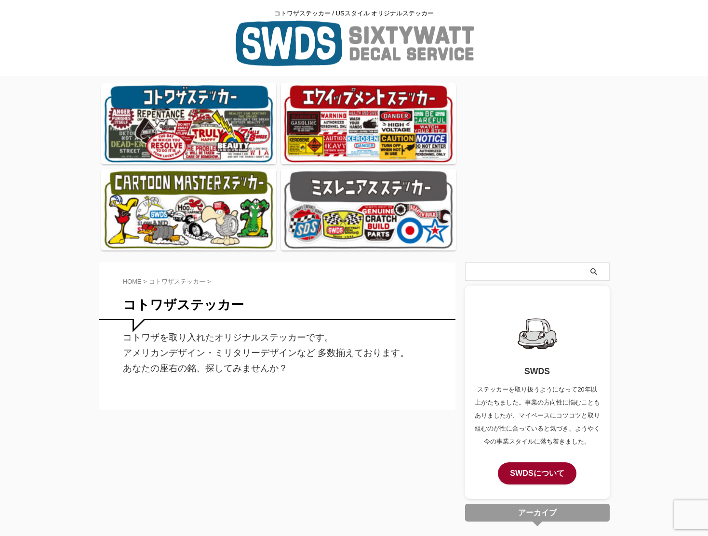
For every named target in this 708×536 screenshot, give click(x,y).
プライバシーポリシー (354, 453)
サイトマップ (412, 453)
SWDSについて (537, 362)
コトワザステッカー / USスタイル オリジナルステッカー (353, 471)
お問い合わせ (295, 453)
